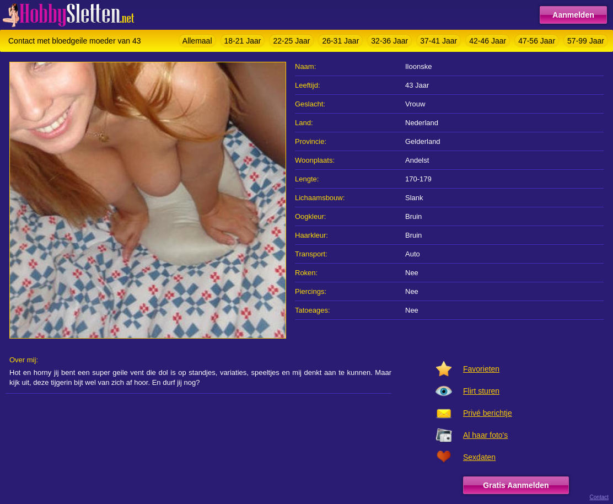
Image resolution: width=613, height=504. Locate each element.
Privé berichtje (487, 413)
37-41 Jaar (438, 40)
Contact (599, 497)
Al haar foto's (485, 435)
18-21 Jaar (242, 40)
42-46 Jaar (487, 40)
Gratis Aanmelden (516, 485)
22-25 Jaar (291, 40)
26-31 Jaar (340, 40)
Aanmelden (573, 14)
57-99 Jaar (585, 40)
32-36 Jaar (389, 40)
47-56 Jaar (536, 40)
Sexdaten (479, 457)
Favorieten (481, 368)
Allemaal (197, 40)
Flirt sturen (481, 391)
